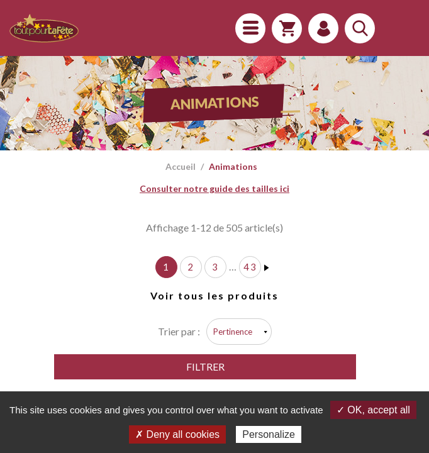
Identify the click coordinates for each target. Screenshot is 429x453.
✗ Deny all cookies (177, 434)
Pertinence (232, 332)
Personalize (268, 434)
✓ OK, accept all (373, 410)
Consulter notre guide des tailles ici (214, 188)
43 (250, 266)
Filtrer (205, 366)
